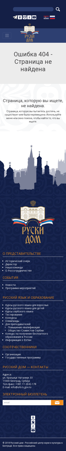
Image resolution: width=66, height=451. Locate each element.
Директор (11, 264)
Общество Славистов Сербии (26, 330)
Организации (13, 354)
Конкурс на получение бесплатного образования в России (26, 335)
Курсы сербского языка (19, 311)
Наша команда (14, 267)
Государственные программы (23, 357)
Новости (10, 285)
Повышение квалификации (24, 327)
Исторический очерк (17, 261)
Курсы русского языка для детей (24, 308)
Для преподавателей (17, 324)
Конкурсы (11, 317)
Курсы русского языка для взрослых (26, 305)
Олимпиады (12, 321)
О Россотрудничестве (18, 270)
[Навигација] (7, 36)
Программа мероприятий (20, 288)
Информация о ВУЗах (18, 340)
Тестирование (13, 314)
